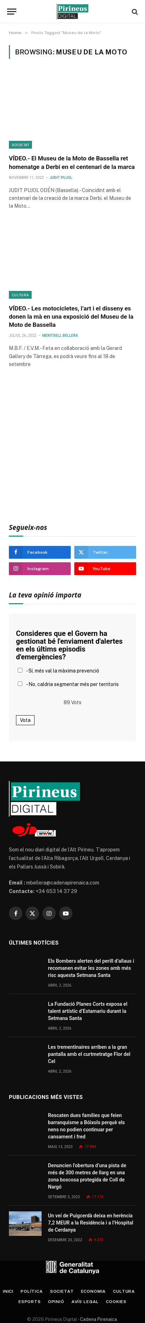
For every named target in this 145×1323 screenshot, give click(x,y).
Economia (93, 1291)
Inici (8, 1291)
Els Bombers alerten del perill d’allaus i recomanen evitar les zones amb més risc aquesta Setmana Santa (91, 968)
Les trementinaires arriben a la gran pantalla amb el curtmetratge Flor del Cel (89, 1054)
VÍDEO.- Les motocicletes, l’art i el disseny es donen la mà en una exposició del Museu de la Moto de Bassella (71, 316)
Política (32, 1291)
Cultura (20, 295)
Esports (29, 1301)
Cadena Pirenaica (98, 1319)
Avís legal (85, 1301)
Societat (20, 145)
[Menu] (11, 12)
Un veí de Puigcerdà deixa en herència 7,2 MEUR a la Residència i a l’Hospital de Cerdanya (90, 1223)
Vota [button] (25, 720)
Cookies (116, 1301)
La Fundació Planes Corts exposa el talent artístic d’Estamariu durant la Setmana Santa (87, 1011)
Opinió (56, 1301)
